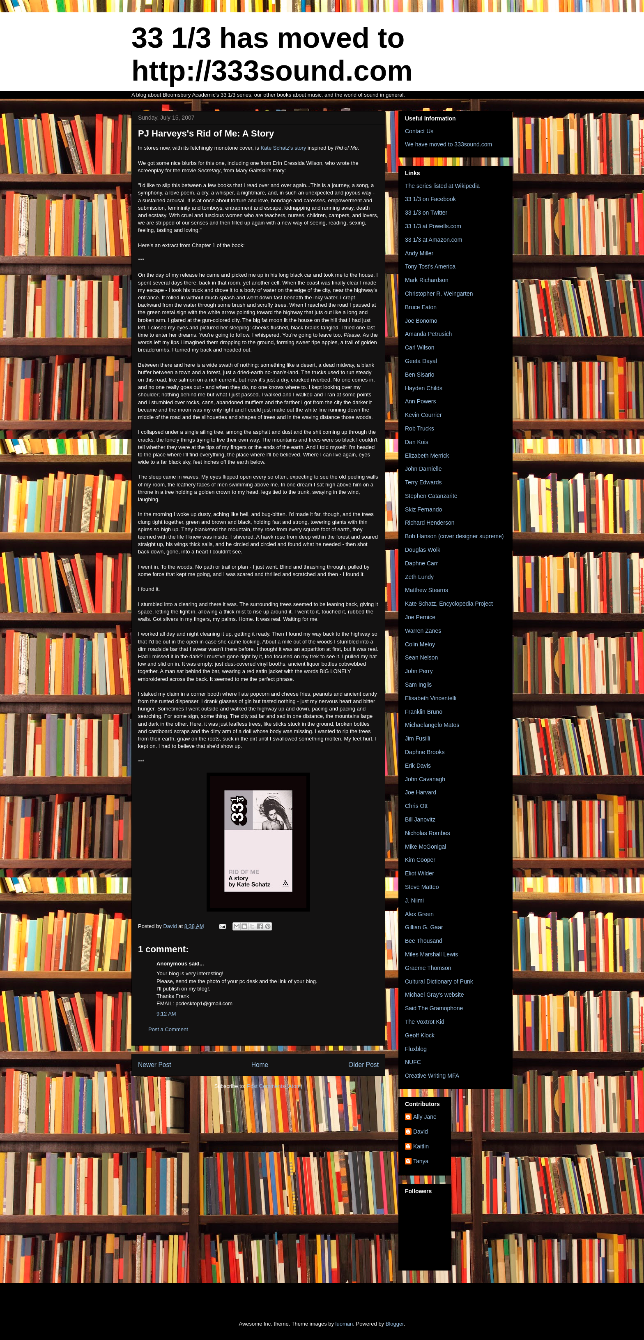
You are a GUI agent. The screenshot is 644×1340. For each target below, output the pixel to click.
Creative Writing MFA (432, 1075)
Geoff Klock (420, 1035)
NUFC (413, 1062)
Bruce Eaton (421, 307)
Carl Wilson (420, 347)
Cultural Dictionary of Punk (439, 981)
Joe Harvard (420, 792)
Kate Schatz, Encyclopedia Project (449, 603)
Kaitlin (421, 1146)
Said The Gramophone (434, 1008)
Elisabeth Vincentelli (430, 698)
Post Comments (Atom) (274, 1086)
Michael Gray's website (434, 994)
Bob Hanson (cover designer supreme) (454, 536)
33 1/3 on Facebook (430, 199)
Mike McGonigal (425, 846)
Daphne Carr (421, 563)
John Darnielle (423, 468)
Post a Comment (168, 1029)
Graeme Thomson (428, 968)
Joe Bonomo (421, 320)
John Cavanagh (425, 779)
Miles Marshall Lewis (431, 954)
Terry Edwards (423, 482)
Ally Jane (425, 1116)
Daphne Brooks (425, 752)
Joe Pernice (420, 617)
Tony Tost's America (430, 266)
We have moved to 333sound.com (448, 144)
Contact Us (419, 131)
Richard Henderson (430, 522)
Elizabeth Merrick (427, 455)
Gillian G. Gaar (424, 927)
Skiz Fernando (423, 509)
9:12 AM (166, 1014)
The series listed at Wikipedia (442, 186)
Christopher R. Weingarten (439, 293)
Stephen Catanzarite (431, 496)
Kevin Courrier (423, 415)
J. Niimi (414, 900)
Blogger (395, 1324)
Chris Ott (416, 806)
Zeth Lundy (419, 577)
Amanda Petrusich (428, 334)
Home (260, 1064)
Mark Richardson (426, 280)
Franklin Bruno (423, 711)
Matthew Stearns (426, 590)
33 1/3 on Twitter (426, 212)
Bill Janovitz (420, 819)
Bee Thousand (423, 940)
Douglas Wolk (422, 549)
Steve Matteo (422, 887)
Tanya (420, 1161)
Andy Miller (419, 253)
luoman (344, 1324)
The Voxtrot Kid (424, 1021)
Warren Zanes (423, 630)
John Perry (419, 671)
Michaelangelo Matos (432, 725)
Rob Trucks (419, 428)
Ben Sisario (420, 374)
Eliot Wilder (419, 873)
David (420, 1131)
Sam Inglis (418, 684)
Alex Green (419, 914)
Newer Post (154, 1064)
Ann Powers (420, 401)
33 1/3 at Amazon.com (433, 239)
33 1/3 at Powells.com (433, 226)
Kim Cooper (420, 859)
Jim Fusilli (417, 738)
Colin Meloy (420, 644)
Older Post (363, 1064)
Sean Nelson (421, 657)
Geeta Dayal (421, 361)
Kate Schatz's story (283, 148)
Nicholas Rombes (427, 833)
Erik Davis (418, 765)
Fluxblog (416, 1049)
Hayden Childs (423, 388)
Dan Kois (416, 442)
